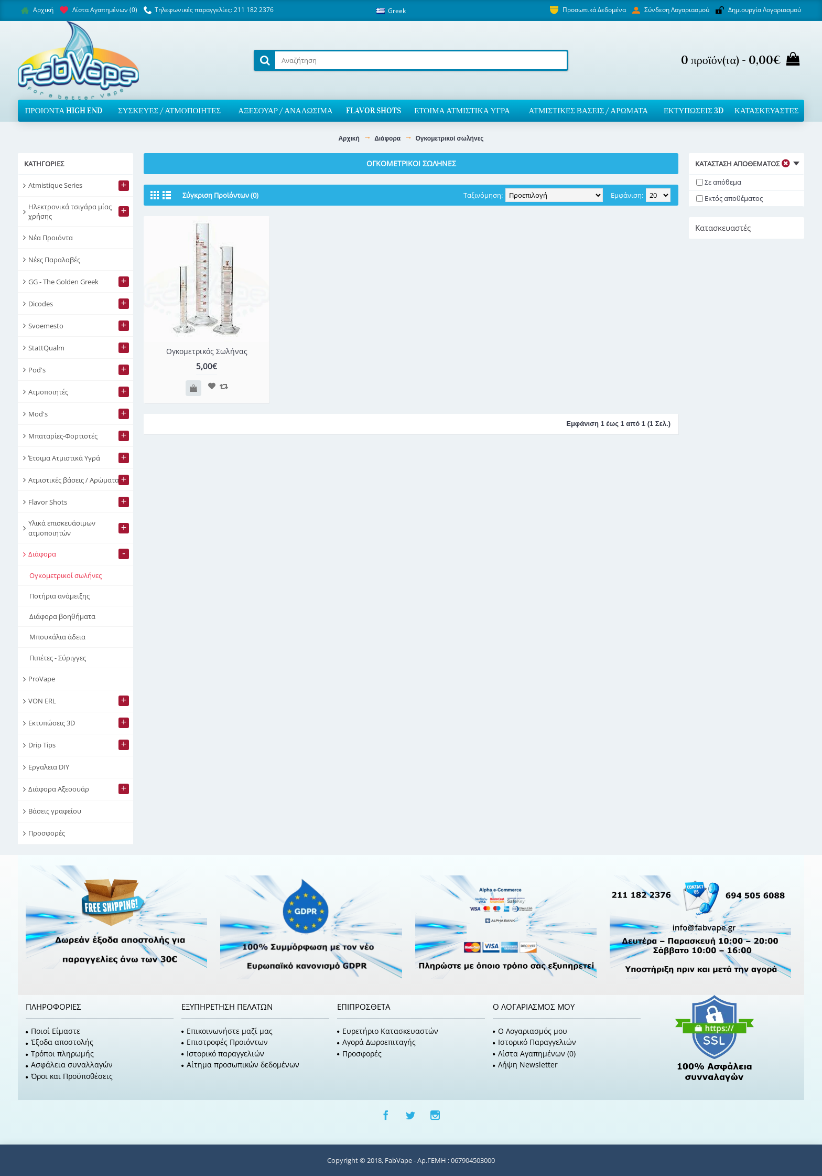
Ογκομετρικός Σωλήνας (206, 351)
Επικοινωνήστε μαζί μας (227, 1031)
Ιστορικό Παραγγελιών (534, 1042)
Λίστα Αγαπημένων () (534, 1054)
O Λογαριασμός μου (530, 1031)
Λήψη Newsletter (525, 1065)
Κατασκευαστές (723, 227)
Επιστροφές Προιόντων (224, 1042)
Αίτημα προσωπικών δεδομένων (240, 1065)
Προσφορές (359, 1054)
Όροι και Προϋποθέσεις (69, 1076)
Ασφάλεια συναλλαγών (69, 1065)
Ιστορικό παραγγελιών (222, 1054)
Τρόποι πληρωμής (60, 1054)
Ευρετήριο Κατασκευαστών (387, 1031)
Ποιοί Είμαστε (53, 1031)
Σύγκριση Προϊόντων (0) (220, 195)
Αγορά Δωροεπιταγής (376, 1042)
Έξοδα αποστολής (59, 1042)
